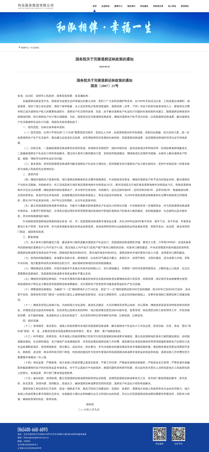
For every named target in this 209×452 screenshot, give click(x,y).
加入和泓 (172, 6)
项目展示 (131, 6)
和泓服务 (144, 6)
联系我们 (185, 6)
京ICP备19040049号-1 (28, 444)
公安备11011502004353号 (29, 448)
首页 (95, 6)
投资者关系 (158, 6)
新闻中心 (118, 6)
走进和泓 (105, 6)
